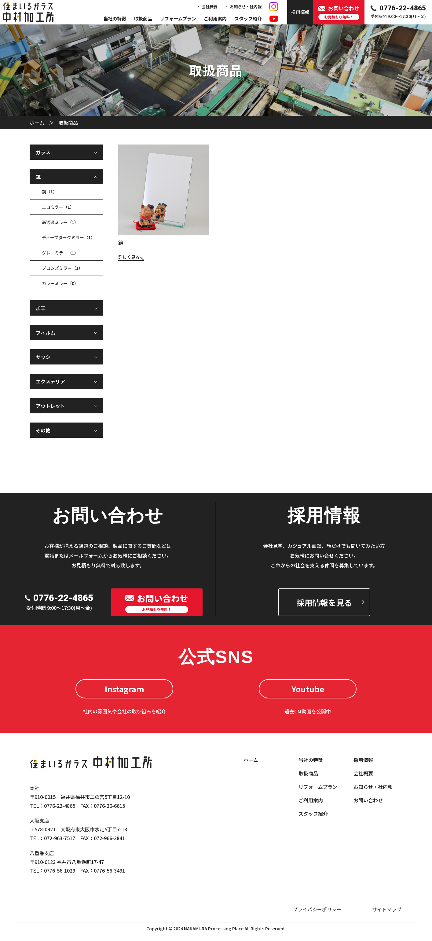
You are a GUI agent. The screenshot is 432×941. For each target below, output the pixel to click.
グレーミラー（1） (60, 253)
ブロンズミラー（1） (62, 268)
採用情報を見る (324, 602)
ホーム (37, 122)
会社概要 (210, 6)
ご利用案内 (215, 18)
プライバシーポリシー (317, 909)
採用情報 (363, 759)
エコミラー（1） (58, 207)
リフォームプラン (178, 18)
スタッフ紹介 (248, 18)
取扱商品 (143, 18)
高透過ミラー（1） (60, 222)
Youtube (307, 688)
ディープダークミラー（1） (68, 237)
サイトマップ (386, 909)
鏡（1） (49, 192)
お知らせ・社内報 (246, 6)
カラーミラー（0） (60, 283)
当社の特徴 (114, 18)
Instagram (124, 688)
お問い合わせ (368, 800)
